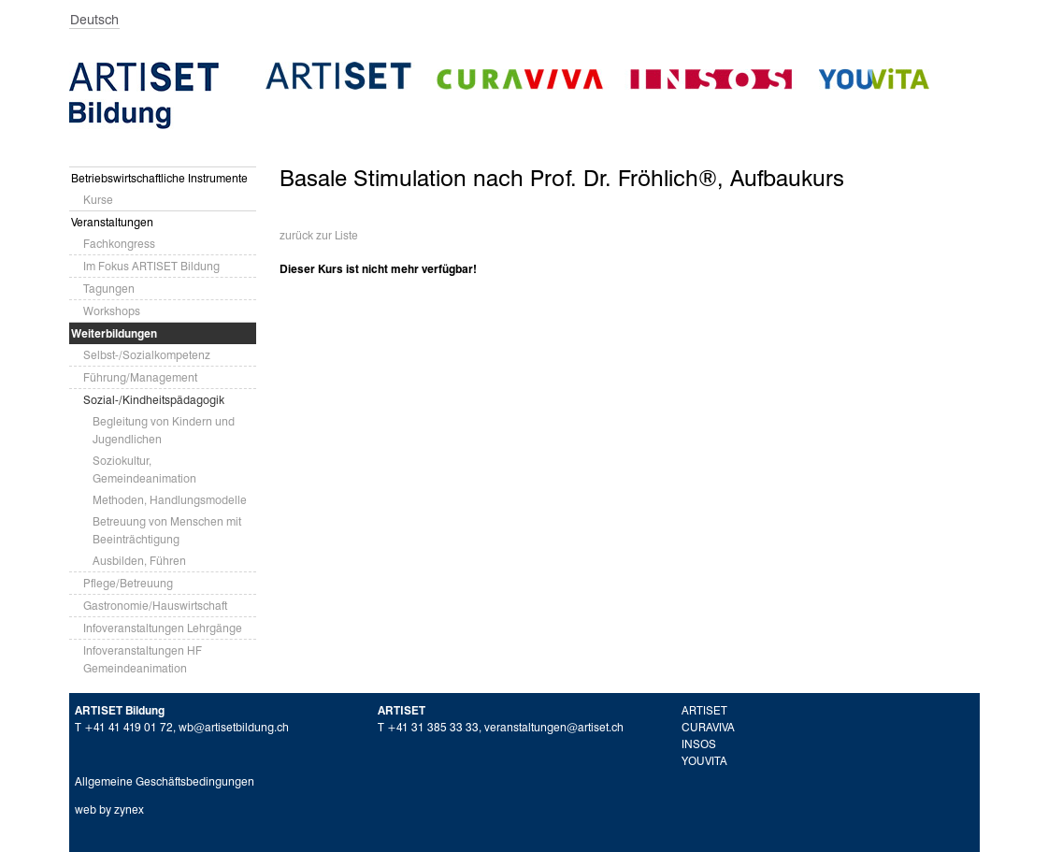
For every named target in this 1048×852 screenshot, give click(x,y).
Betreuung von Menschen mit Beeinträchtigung (167, 530)
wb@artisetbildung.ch (234, 727)
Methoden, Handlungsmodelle (170, 500)
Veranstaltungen (112, 222)
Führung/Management (140, 377)
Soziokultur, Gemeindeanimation (144, 469)
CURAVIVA (708, 727)
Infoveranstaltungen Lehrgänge (162, 628)
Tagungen (109, 289)
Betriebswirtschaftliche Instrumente (159, 178)
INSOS (699, 744)
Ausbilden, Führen (139, 561)
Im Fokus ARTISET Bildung (151, 266)
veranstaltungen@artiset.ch (554, 727)
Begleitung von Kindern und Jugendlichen (164, 430)
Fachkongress (119, 244)
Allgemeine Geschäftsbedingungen (164, 781)
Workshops (111, 311)
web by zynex (109, 809)
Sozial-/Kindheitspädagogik (153, 400)
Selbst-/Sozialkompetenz (146, 355)
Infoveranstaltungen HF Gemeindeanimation (142, 659)
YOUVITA (704, 761)
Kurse (98, 200)
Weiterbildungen (114, 333)
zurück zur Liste (319, 235)
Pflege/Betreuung (128, 583)
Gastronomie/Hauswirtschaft (155, 606)
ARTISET (704, 710)
